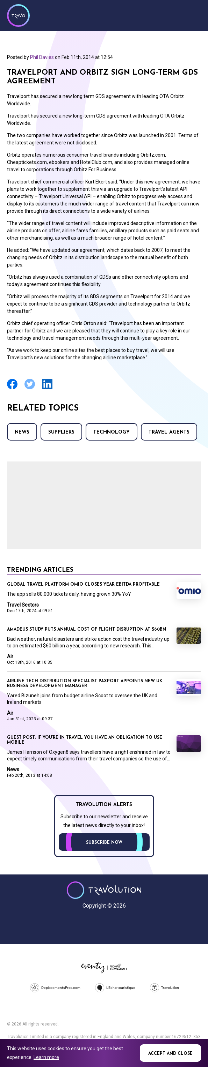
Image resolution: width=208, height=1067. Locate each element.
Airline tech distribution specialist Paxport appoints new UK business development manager (84, 683)
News (22, 432)
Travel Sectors (23, 605)
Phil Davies (42, 57)
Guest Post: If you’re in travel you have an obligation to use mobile (84, 740)
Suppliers (61, 432)
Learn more (46, 1057)
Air (10, 656)
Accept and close (170, 1054)
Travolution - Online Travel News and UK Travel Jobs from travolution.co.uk (104, 890)
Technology (111, 432)
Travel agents (169, 432)
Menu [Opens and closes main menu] (194, 14)
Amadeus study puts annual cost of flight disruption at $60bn (86, 630)
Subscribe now (104, 843)
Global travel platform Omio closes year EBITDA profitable (83, 585)
